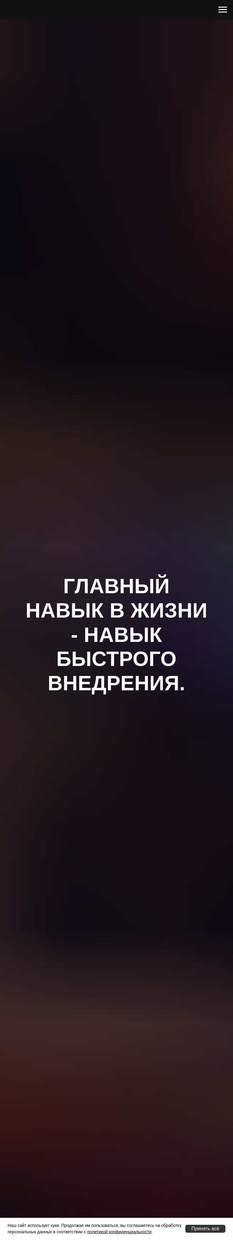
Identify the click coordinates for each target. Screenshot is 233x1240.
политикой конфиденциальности (119, 1231)
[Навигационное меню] (222, 10)
